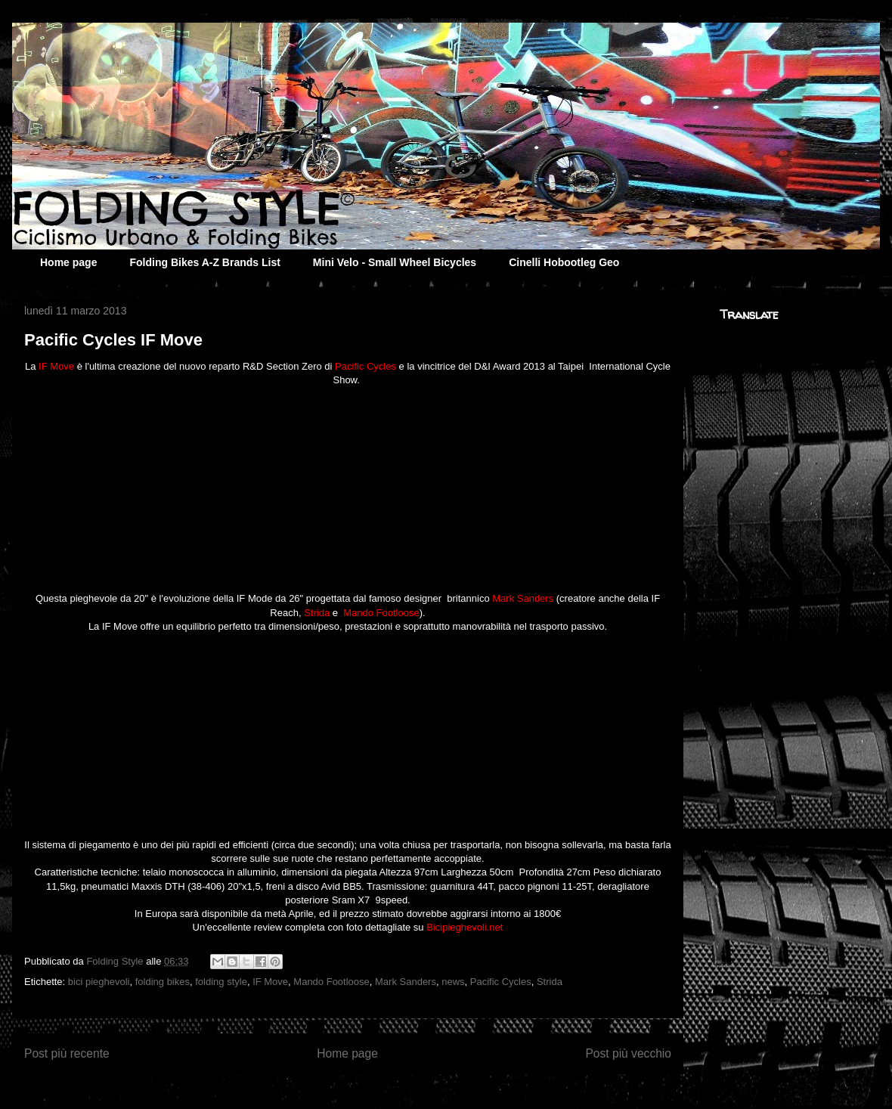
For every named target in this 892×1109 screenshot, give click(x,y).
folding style (221, 981)
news (452, 981)
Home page (68, 262)
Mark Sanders (405, 981)
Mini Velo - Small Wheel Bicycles (394, 262)
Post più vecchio (628, 1053)
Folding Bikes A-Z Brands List (204, 262)
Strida (549, 981)
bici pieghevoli (99, 981)
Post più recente (67, 1053)
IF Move (270, 981)
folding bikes (162, 981)
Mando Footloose (331, 981)
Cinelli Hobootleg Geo (564, 262)
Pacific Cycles (500, 981)
